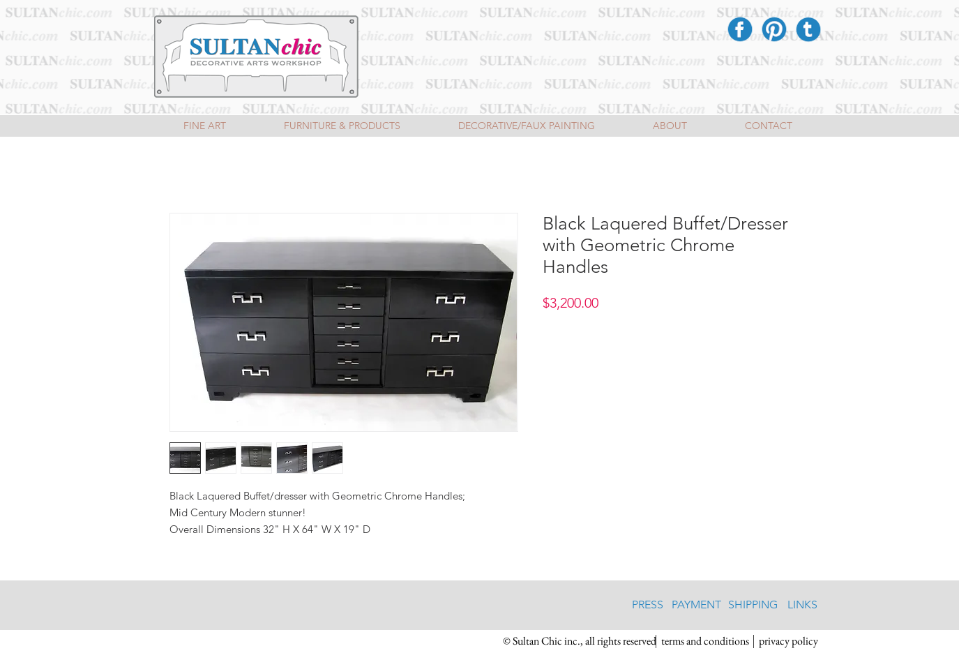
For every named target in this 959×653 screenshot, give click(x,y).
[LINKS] (802, 605)
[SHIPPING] (753, 605)
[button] (579, 641)
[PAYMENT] (696, 605)
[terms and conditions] (705, 641)
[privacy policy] (789, 641)
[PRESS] (647, 605)
